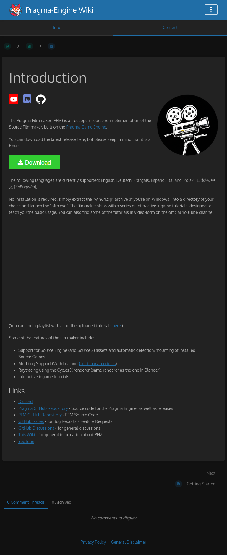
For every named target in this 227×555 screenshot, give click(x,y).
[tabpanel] (113, 518)
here (117, 325)
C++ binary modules (97, 363)
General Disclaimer (128, 542)
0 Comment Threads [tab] (26, 502)
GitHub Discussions (36, 428)
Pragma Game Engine (86, 126)
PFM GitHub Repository (40, 414)
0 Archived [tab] (61, 502)
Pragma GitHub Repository (43, 408)
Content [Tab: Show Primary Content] (170, 27)
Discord (25, 401)
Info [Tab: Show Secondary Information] (56, 27)
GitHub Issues (31, 421)
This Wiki (26, 434)
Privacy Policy (93, 542)
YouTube (26, 441)
